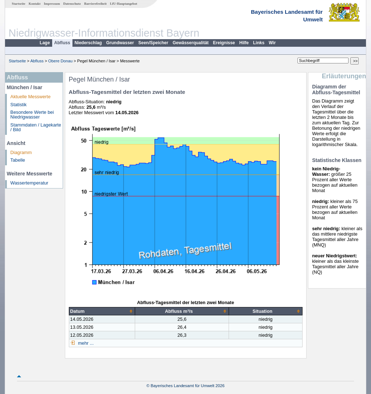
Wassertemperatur (30, 183)
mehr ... (85, 343)
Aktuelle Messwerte (31, 96)
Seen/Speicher (153, 42)
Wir (272, 42)
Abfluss (62, 42)
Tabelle (18, 160)
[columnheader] (102, 311)
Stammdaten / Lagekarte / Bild (36, 127)
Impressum (52, 3)
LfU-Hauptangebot (123, 3)
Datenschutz (72, 3)
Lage (45, 42)
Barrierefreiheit (95, 3)
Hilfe (244, 42)
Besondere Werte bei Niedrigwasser (32, 114)
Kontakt (35, 3)
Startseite (18, 3)
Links (258, 42)
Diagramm (21, 152)
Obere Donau (60, 61)
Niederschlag (88, 42)
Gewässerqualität (190, 42)
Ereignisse (224, 42)
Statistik (19, 104)
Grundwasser (120, 42)
